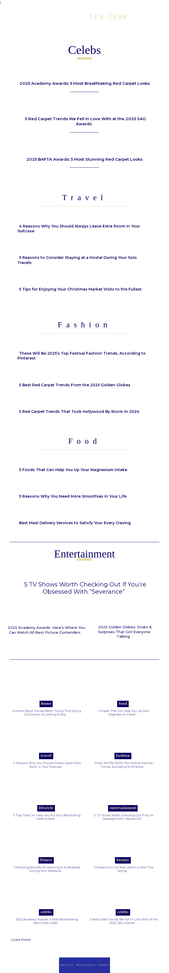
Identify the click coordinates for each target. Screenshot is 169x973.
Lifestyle (46, 808)
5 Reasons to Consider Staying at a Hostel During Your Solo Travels (77, 260)
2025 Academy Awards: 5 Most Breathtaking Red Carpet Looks (85, 83)
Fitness (46, 860)
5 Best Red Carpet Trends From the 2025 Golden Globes (75, 385)
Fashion (123, 755)
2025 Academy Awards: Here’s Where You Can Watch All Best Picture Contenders (46, 629)
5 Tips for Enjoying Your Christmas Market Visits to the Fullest (80, 289)
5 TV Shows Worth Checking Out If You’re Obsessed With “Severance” (85, 588)
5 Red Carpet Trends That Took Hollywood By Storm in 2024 (79, 411)
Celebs (46, 912)
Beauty (123, 860)
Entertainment (123, 808)
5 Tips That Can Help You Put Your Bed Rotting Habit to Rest (46, 817)
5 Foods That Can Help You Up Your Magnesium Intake (73, 469)
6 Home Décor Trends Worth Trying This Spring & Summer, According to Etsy (47, 712)
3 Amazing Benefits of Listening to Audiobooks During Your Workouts (47, 869)
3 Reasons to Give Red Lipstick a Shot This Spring (123, 869)
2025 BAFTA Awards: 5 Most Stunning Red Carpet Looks (84, 159)
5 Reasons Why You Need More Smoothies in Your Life (73, 496)
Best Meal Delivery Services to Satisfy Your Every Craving (75, 522)
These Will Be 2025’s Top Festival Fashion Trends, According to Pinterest (81, 356)
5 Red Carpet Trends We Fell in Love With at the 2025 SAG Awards (85, 121)
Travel (46, 755)
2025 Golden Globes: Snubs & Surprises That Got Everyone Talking (125, 631)
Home (46, 703)
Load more (21, 939)
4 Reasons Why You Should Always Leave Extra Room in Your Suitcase (78, 228)
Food (123, 703)
